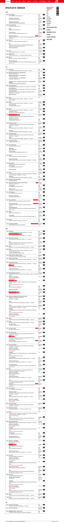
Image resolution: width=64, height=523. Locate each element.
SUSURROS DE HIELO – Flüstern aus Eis (15, 511)
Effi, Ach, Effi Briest (12, 200)
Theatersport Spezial (12, 94)
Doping (10, 28)
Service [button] (49, 1)
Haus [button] (20, 1)
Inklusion (49, 39)
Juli (47, 15)
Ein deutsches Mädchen (13, 90)
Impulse (37, 182)
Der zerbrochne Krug (12, 25)
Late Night (36, 35)
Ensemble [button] (24, 1)
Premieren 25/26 (51, 32)
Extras (48, 34)
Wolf (9, 44)
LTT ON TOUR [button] (35, 1)
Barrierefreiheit (53, 521)
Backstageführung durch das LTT (14, 273)
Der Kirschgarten (12, 14)
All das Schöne (11, 215)
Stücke (49, 30)
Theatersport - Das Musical (13, 299)
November (49, 22)
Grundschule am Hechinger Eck (13, 415)
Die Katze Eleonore (12, 32)
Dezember (49, 23)
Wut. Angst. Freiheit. (12, 292)
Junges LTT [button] (29, 1)
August (48, 17)
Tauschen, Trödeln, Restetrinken (14, 477)
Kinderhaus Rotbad (12, 100)
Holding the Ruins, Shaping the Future (15, 255)
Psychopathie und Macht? (13, 223)
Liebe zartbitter (11, 163)
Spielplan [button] (8, 1)
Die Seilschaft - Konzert (13, 111)
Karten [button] (12, 1)
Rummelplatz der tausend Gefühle (15, 179)
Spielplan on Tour (52, 27)
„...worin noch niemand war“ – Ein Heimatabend (17, 78)
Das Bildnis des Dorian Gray (14, 18)
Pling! (10, 50)
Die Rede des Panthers (12, 114)
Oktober (48, 20)
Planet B (10, 40)
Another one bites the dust (13, 234)
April (48, 10)
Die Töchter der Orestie (13, 140)
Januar (48, 25)
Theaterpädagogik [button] (42, 1)
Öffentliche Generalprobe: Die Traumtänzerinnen (17, 72)
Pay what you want (35, 199)
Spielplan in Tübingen (50, 8)
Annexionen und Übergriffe (34, 223)
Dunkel (10, 97)
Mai (47, 12)
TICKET (44, 14)
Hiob (10, 265)
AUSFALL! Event (11, 54)
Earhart (10, 172)
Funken (10, 246)
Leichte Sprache (51, 37)
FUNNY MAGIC (11, 148)
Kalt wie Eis (11, 444)
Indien (10, 336)
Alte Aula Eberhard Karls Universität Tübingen (16, 284)
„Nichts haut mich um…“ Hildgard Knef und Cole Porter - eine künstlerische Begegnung (22, 82)
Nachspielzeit (11, 383)
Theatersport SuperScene (13, 47)
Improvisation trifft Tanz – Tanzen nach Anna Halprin (18, 182)
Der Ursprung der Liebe (13, 60)
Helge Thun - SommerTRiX (13, 276)
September (49, 18)
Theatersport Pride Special (13, 504)
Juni (47, 14)
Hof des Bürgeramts (12, 279)
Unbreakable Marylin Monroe (14, 22)
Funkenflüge (11, 280)
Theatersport (11, 69)
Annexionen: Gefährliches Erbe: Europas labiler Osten (18, 296)
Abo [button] (16, 1)
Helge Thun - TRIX (12, 189)
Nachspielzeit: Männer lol (13, 36)
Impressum (57, 521)
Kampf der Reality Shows (13, 159)
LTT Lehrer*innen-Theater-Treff (14, 251)
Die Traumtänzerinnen (12, 85)
